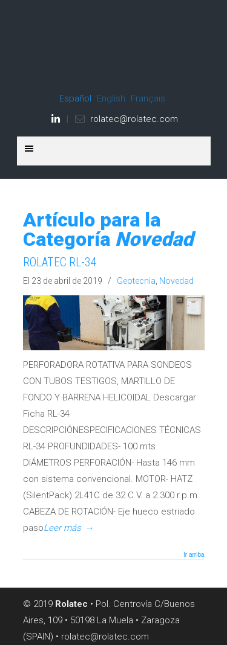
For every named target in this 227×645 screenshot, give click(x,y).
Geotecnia (136, 281)
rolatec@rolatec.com (134, 119)
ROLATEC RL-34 (60, 262)
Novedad (176, 281)
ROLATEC (114, 49)
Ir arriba (193, 555)
